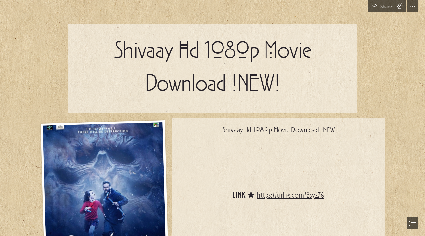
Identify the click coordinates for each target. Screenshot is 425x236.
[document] (212, 118)
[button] (381, 6)
